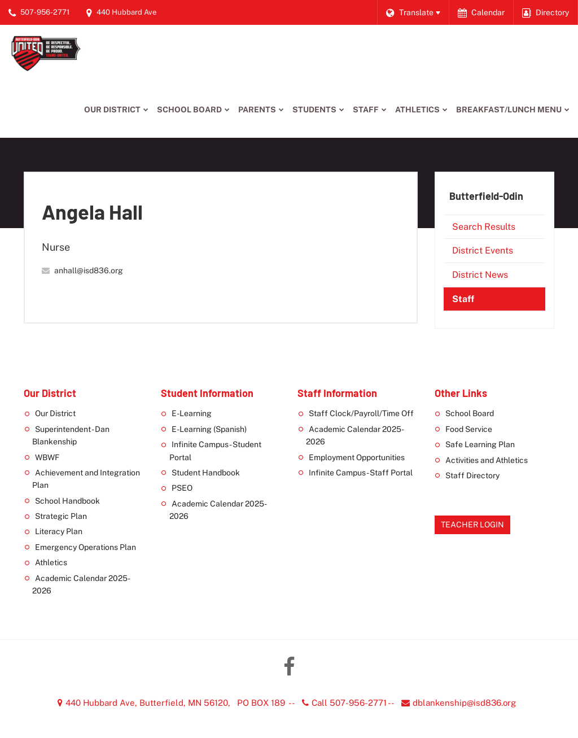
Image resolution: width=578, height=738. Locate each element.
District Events (482, 250)
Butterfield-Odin (486, 196)
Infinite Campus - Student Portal (215, 450)
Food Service (468, 429)
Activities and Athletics (486, 460)
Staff (463, 299)
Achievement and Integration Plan (86, 479)
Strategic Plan (61, 516)
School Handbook (67, 500)
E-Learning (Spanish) (209, 429)
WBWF (47, 457)
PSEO (182, 487)
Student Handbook (206, 472)
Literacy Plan (58, 531)
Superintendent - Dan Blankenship (71, 435)
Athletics (51, 562)
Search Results (483, 226)
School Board (469, 413)
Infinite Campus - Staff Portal (361, 472)
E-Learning (192, 413)
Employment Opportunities (357, 457)
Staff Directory (472, 475)
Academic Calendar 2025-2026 (81, 584)
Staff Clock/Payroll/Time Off (361, 413)
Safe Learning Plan (480, 444)
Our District (55, 413)
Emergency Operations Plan (85, 547)
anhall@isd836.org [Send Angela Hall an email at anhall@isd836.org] (88, 270)
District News (480, 274)
